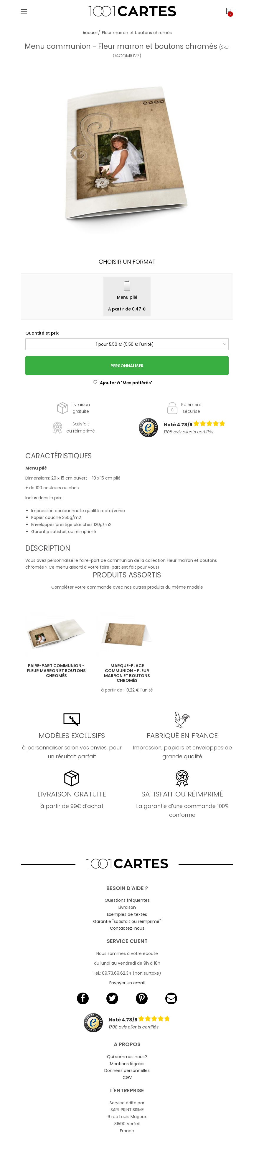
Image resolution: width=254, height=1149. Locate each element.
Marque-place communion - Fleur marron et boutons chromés (127, 673)
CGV (127, 1077)
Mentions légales (127, 1064)
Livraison (127, 907)
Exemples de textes (127, 914)
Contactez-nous (127, 928)
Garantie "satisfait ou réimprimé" (127, 921)
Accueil (90, 33)
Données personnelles (127, 1070)
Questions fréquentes (127, 900)
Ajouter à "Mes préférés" (123, 383)
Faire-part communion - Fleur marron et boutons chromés (56, 671)
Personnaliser (127, 366)
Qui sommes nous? (127, 1057)
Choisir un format (127, 262)
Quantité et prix (42, 333)
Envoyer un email (127, 983)
